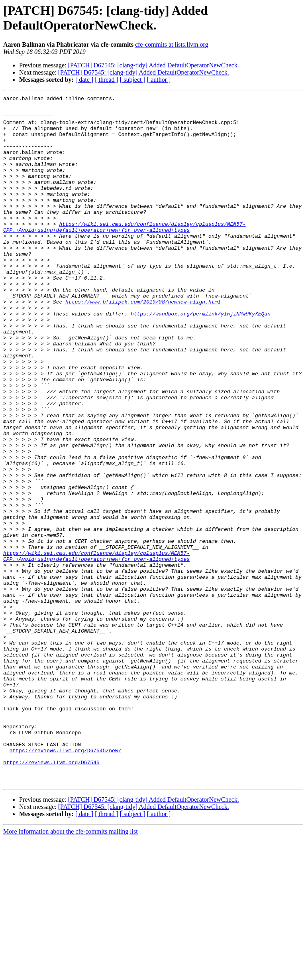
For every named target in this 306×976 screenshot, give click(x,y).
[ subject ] (132, 79)
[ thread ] (106, 79)
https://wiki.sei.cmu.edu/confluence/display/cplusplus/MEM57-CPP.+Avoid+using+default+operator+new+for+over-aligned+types (124, 253)
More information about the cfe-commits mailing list (70, 969)
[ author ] (159, 79)
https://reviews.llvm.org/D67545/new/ (66, 881)
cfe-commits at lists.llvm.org (171, 44)
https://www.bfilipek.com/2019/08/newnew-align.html (143, 343)
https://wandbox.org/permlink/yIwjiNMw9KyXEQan (201, 357)
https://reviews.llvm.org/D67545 (51, 896)
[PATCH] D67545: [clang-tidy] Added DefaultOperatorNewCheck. (153, 65)
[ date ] (84, 79)
